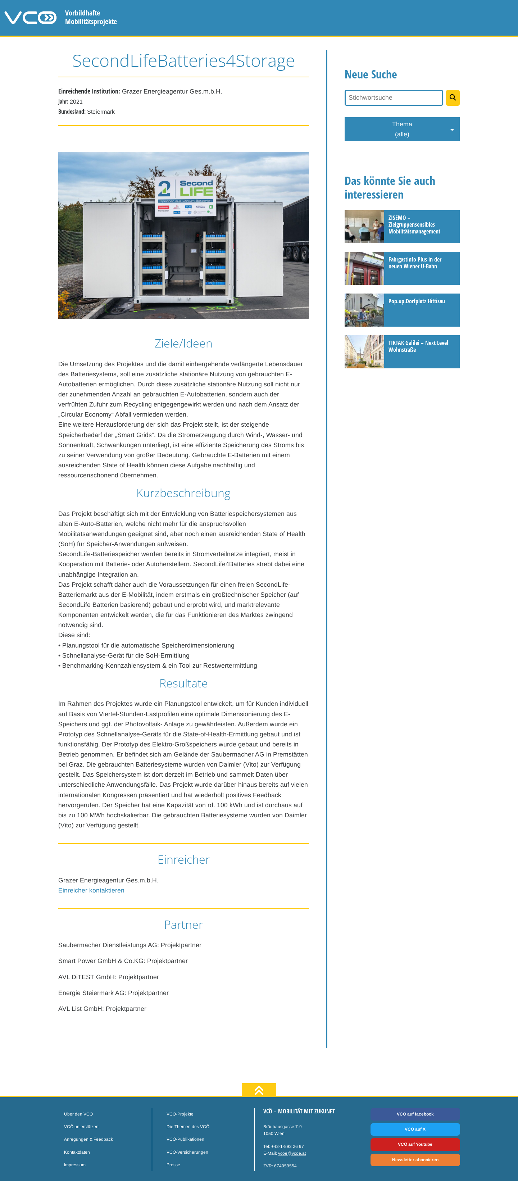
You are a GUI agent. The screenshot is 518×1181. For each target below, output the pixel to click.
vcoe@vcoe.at (292, 1153)
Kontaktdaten (77, 1152)
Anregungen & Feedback (88, 1139)
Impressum (75, 1164)
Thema (402, 130)
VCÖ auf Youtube (415, 1144)
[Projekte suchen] (453, 98)
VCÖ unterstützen (81, 1126)
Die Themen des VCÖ (188, 1126)
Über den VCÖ (78, 1114)
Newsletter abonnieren (415, 1159)
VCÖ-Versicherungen (187, 1152)
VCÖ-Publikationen (185, 1139)
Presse (173, 1164)
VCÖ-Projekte (180, 1114)
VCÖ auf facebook (415, 1114)
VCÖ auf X (415, 1129)
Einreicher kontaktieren (91, 890)
